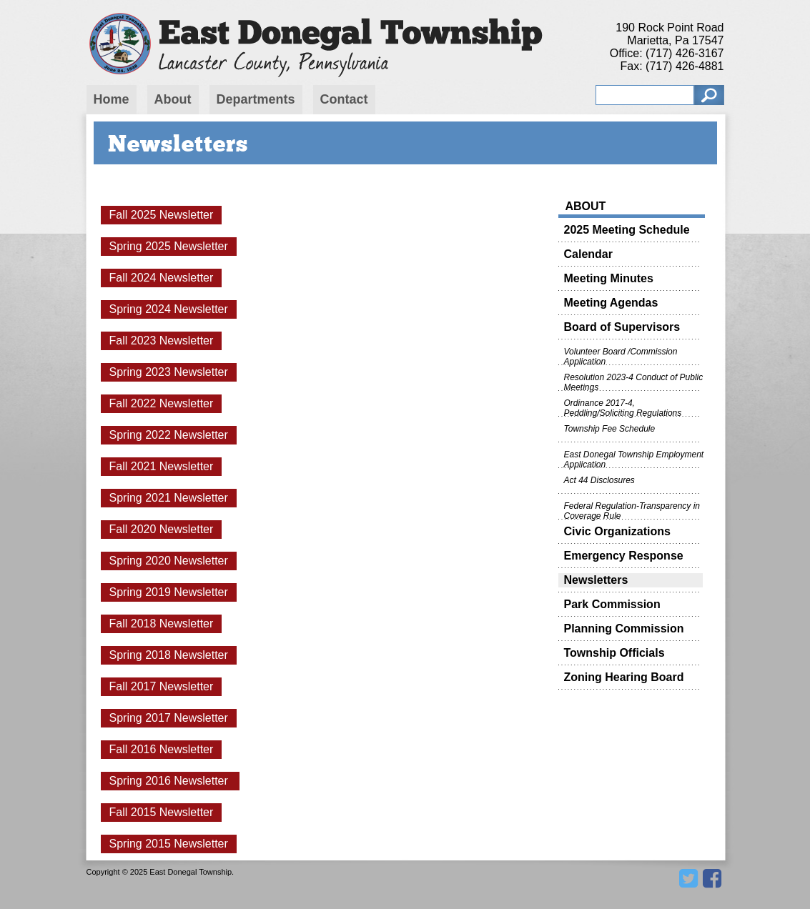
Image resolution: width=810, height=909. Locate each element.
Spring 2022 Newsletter (168, 435)
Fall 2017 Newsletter (161, 686)
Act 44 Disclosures (599, 480)
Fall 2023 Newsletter (161, 340)
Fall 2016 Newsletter (161, 749)
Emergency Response (623, 556)
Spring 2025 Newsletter (168, 246)
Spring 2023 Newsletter (168, 372)
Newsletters (596, 580)
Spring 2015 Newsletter (168, 844)
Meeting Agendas (611, 303)
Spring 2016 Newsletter (170, 781)
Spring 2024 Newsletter (168, 309)
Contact (344, 99)
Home (111, 99)
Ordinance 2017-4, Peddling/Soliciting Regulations (623, 407)
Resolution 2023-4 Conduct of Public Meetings (633, 381)
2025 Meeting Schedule (627, 230)
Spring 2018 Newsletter (168, 655)
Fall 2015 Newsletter (161, 812)
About (173, 99)
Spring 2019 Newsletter (168, 592)
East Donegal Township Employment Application (634, 458)
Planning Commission (624, 628)
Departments (256, 99)
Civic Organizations (617, 531)
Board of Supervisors (622, 327)
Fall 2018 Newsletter (161, 623)
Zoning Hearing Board (624, 677)
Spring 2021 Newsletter (168, 498)
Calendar (588, 254)
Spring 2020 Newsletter (168, 561)
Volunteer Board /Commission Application (621, 356)
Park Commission (612, 604)
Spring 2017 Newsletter (168, 718)
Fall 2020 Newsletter (161, 529)
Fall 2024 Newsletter (161, 278)
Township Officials (614, 653)
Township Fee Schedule (610, 429)
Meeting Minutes (608, 278)
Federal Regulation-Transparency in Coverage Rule (632, 510)
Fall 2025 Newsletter (161, 215)
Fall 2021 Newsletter (161, 466)
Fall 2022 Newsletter (161, 403)
